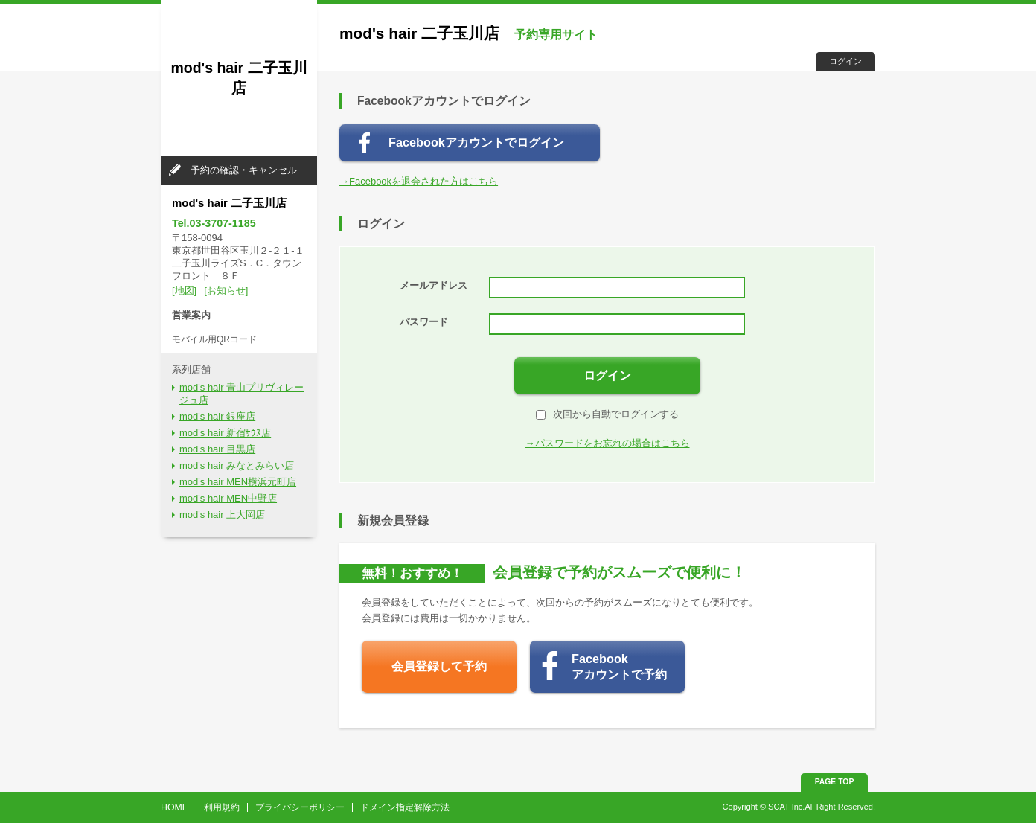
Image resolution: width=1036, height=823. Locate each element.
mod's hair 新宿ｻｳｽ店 (225, 432)
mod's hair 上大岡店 (222, 514)
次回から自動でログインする (607, 414)
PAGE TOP (834, 782)
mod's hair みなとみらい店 (236, 465)
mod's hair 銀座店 (217, 416)
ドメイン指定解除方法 (405, 807)
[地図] (184, 290)
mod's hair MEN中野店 (228, 498)
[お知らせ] (226, 290)
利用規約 (222, 807)
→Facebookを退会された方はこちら (418, 181)
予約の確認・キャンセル (244, 170)
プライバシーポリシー (300, 807)
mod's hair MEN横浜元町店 (237, 481)
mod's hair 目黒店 (217, 449)
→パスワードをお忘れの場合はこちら (607, 443)
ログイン (845, 61)
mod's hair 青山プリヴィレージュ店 (241, 394)
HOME (174, 807)
